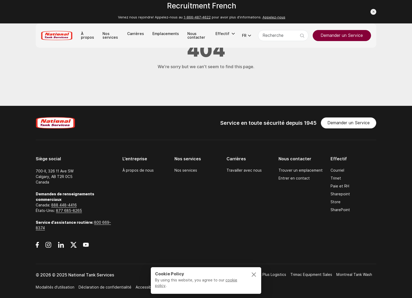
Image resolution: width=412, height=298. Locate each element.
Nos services (185, 170)
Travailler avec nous (244, 170)
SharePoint (340, 210)
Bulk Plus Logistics (270, 274)
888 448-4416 (64, 205)
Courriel (337, 170)
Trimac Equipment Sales (311, 274)
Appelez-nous (273, 17)
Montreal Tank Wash (354, 274)
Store (336, 202)
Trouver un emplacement (301, 170)
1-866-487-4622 (197, 17)
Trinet (336, 178)
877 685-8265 (69, 210)
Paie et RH (340, 186)
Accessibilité (147, 287)
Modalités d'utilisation (55, 287)
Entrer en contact (294, 178)
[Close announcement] (373, 12)
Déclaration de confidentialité (105, 287)
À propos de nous (138, 170)
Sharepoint (340, 194)
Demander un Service (342, 35)
